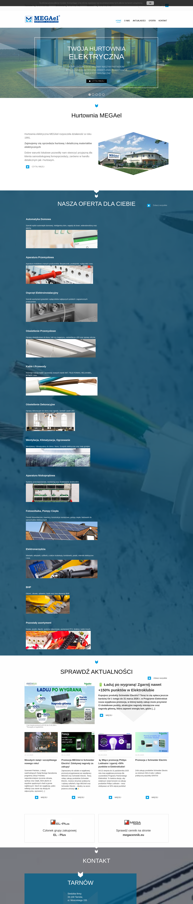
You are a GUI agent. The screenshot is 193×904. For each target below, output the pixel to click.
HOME (118, 21)
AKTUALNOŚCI (139, 21)
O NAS (127, 21)
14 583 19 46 (130, 873)
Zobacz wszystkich (156, 786)
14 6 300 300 (72, 873)
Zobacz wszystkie (157, 207)
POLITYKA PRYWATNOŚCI (39, 856)
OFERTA (152, 21)
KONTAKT (163, 21)
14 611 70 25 (101, 873)
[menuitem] (118, 21)
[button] (89, 94)
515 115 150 (72, 877)
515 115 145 (101, 877)
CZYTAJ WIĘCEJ (96, 81)
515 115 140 (130, 877)
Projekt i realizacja (149, 893)
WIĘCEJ (106, 409)
